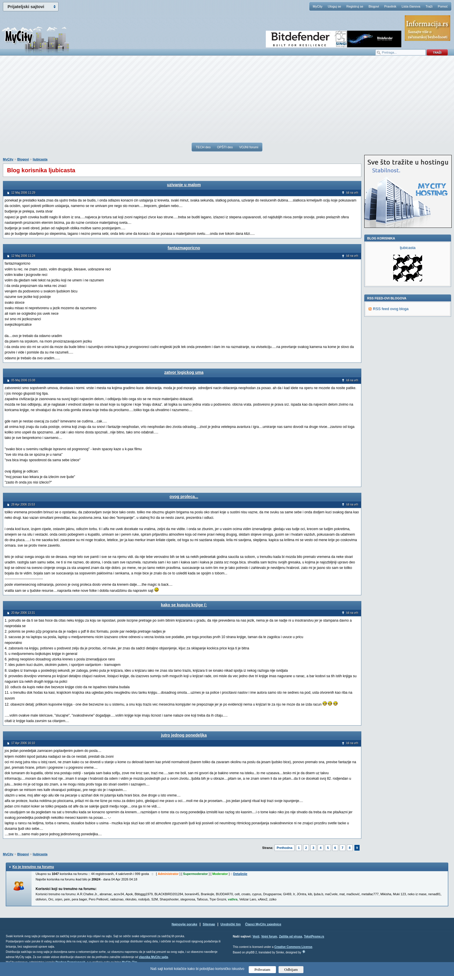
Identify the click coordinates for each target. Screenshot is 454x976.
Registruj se (354, 6)
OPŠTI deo (225, 147)
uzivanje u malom (184, 184)
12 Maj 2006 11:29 (23, 192)
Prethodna (284, 847)
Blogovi (374, 6)
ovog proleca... (184, 496)
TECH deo (203, 147)
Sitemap (209, 924)
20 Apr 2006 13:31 (23, 612)
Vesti (255, 936)
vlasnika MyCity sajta (153, 957)
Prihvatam (262, 969)
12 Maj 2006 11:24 (23, 255)
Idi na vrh (352, 192)
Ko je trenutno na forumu (33, 867)
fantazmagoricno (184, 248)
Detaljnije (240, 874)
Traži (429, 6)
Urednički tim (231, 924)
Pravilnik (390, 6)
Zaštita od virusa (290, 936)
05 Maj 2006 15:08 (23, 380)
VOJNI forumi (248, 147)
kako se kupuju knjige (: (184, 605)
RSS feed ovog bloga (391, 309)
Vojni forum (269, 936)
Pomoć (443, 6)
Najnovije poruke (184, 924)
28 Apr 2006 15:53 (23, 504)
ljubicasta (40, 159)
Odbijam (291, 969)
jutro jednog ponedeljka (184, 735)
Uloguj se (334, 6)
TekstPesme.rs (314, 936)
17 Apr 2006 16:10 (23, 743)
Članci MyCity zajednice (263, 924)
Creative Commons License (293, 946)
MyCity (318, 6)
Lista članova (411, 6)
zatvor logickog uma (183, 372)
